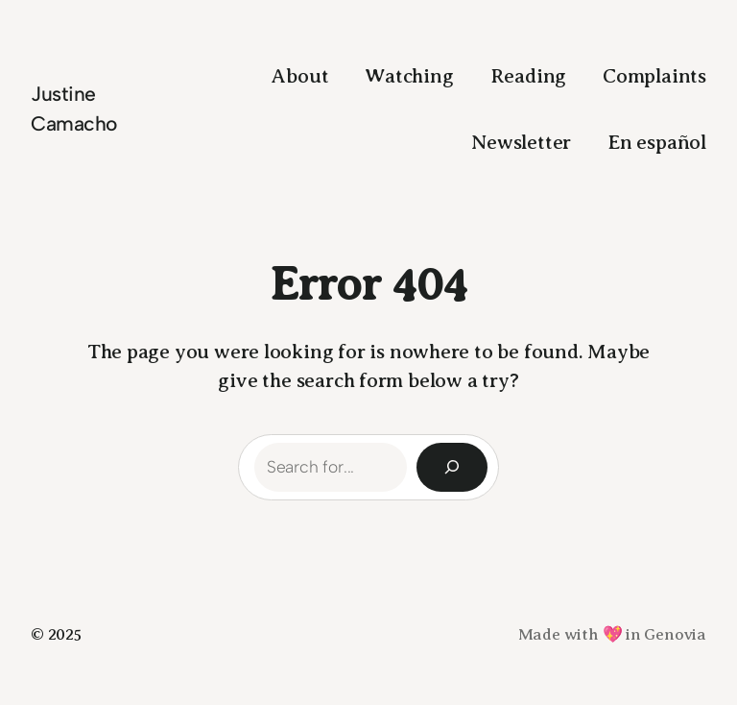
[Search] (451, 467)
